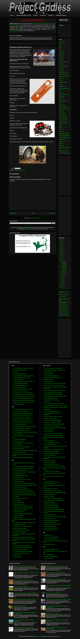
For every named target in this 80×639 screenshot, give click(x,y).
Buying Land (61, 55)
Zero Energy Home (48, 431)
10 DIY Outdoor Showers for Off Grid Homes (23, 506)
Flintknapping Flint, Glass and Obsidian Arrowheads (24, 494)
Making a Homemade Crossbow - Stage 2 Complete (55, 407)
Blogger (58, 636)
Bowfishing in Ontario (18, 517)
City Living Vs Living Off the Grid (51, 537)
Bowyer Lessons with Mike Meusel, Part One (23, 402)
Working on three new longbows (20, 509)
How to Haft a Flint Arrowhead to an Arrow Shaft (23, 492)
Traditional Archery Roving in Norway (52, 490)
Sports (60, 129)
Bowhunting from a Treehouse (20, 470)
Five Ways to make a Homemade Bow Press (56, 579)
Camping (61, 57)
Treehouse (61, 143)
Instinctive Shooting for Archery (51, 504)
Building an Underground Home (51, 556)
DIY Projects (61, 70)
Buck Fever (15, 372)
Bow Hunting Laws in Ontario (50, 488)
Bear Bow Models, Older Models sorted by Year (23, 375)
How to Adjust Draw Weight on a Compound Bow (25, 599)
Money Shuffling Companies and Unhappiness (23, 468)
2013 (62, 260)
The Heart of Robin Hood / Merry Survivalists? (23, 466)
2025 (62, 239)
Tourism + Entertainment (64, 137)
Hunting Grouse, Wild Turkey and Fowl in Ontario (55, 427)
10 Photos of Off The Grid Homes (51, 471)
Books (60, 49)
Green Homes (43, 15)
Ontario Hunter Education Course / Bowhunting (54, 390)
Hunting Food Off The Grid (64, 108)
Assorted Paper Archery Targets (20, 549)
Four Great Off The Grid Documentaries (53, 392)
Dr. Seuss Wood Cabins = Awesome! (21, 417)
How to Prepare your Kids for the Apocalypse (23, 490)
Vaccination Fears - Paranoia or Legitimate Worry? (24, 522)
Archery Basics (47, 409)
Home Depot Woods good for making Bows (22, 551)
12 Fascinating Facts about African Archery (22, 389)
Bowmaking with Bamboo (18, 481)
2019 (62, 249)
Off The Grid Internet (63, 119)
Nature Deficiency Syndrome (19, 452)
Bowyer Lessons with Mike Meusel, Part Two (23, 398)
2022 (62, 244)
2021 (62, 246)
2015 (62, 256)
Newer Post (13, 213)
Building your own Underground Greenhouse (23, 537)
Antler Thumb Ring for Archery (51, 398)
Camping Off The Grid (49, 496)
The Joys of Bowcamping (49, 455)
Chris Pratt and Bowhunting (19, 373)
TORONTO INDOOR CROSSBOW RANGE (23, 507)
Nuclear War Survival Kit (64, 267)
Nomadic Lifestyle (62, 113)
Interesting (61, 111)
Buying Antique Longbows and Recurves (22, 420)
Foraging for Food (62, 86)
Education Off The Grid (63, 72)
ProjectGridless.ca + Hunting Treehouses (22, 526)
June (63, 278)
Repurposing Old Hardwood (19, 524)
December (64, 261)
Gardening (61, 92)
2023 (62, 243)
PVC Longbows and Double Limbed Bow (53, 498)
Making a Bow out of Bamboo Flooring (52, 377)
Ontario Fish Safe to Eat (18, 502)
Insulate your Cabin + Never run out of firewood (23, 483)
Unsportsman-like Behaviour (19, 439)
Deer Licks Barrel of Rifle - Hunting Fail (22, 428)
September (64, 273)
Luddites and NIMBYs (18, 379)
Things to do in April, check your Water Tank (23, 513)
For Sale (60, 84)
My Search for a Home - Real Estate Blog (63, 302)
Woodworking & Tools (63, 150)
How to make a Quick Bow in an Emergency (54, 385)
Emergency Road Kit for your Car (64, 264)
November (64, 270)
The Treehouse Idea (48, 554)
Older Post (52, 213)
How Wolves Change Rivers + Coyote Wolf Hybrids (24, 426)
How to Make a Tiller (48, 381)
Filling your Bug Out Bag (49, 494)
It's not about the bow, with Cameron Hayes (22, 392)
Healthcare (61, 98)
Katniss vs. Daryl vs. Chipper (50, 418)
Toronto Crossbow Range (64, 135)
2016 (62, 255)
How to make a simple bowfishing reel (21, 446)
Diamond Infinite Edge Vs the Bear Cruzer (23, 580)
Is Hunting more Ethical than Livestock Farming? (24, 400)
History (60, 102)
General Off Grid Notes (63, 94)
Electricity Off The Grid (63, 74)
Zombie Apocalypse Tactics (64, 152)
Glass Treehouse (17, 500)
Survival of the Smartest (18, 515)
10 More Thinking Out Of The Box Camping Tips (55, 383)
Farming (60, 80)
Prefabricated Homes (63, 121)
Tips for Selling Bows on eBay (19, 370)
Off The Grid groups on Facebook (51, 442)
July (62, 276)
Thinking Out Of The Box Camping (52, 399)
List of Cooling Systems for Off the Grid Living (54, 500)
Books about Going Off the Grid (51, 549)
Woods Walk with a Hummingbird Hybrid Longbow (55, 492)
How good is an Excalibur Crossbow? (52, 422)
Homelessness (62, 104)
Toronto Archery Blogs (63, 307)
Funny (60, 90)
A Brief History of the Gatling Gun (20, 391)
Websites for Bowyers (18, 434)
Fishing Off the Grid (63, 82)
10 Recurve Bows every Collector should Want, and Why (58, 599)
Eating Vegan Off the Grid (19, 504)
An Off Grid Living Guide (18, 404)
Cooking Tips (61, 64)
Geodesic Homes (48, 535)
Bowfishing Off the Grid (49, 518)
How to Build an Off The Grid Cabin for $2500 (54, 466)
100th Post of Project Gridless (19, 532)
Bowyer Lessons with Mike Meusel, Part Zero (23, 413)
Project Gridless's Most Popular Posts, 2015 (23, 409)
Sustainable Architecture (61, 15)
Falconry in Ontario (17, 557)
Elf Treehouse (16, 496)
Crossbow (61, 68)
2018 (62, 251)
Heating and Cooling (63, 100)
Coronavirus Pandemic (63, 66)
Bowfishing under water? (18, 448)
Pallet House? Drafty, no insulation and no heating (55, 396)
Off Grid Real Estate (63, 117)
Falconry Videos (16, 555)
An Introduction (62, 41)
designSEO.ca (38, 636)
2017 (62, 253)
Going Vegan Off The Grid (50, 514)
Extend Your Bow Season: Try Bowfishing (53, 435)
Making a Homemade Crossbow (51, 453)
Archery (12, 15)
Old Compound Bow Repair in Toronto (21, 377)
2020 (62, 248)
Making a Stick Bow (48, 379)
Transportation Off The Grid (50, 522)
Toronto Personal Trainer (64, 315)
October (63, 271)
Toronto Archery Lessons (64, 311)
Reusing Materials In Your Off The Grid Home (23, 443)
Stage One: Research (49, 558)
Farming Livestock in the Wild (19, 487)
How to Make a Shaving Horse (51, 375)
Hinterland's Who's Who (18, 441)
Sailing (60, 125)
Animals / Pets (62, 43)
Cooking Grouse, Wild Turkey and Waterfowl (54, 424)
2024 (62, 241)
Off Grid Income (62, 115)
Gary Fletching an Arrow (49, 372)
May (62, 280)
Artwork (60, 47)
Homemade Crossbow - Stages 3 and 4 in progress (55, 405)
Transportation (22, 170)
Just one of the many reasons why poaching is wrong (25, 450)
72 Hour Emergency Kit (49, 440)
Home (32, 213)
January (63, 283)
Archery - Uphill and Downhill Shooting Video (54, 509)
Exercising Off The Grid (63, 76)
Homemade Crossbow (63, 106)
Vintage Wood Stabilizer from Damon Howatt (23, 418)
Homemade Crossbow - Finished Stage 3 (53, 394)
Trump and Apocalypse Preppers (20, 383)
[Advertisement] (64, 175)
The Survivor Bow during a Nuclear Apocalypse (23, 394)
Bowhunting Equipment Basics (20, 528)
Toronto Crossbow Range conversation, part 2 (54, 403)
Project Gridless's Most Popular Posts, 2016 (23, 368)
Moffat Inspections (28, 228)
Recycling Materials (63, 123)
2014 (62, 258)
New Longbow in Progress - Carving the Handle (54, 370)
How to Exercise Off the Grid (50, 529)
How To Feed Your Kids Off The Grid (52, 524)
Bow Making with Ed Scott (19, 473)
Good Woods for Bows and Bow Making (22, 545)
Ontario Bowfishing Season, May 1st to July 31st (24, 396)
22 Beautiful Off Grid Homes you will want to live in (24, 381)
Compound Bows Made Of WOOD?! (21, 430)
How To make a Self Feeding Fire (20, 411)
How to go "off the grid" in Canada (51, 411)
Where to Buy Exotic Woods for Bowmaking (23, 457)
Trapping (61, 141)
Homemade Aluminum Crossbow (51, 451)
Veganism (61, 145)
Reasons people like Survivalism (51, 505)
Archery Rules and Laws (64, 294)
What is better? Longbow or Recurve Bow (53, 476)
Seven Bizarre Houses (18, 477)
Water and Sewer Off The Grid (51, 528)
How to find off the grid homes (51, 539)
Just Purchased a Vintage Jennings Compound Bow (25, 593)
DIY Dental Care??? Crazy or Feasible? (22, 479)
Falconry (61, 78)
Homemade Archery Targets (19, 387)
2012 (62, 285)
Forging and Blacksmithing (64, 88)
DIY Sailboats (47, 401)
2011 (62, 287)
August (63, 275)
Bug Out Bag (61, 53)
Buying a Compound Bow (50, 462)
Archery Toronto (62, 296)
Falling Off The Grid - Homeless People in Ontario (55, 516)
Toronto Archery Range (63, 313)
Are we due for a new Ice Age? (20, 424)
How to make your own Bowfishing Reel (53, 420)
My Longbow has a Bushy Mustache (21, 530)
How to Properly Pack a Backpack (20, 489)
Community (61, 59)
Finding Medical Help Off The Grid (51, 520)
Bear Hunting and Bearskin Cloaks (21, 385)
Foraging (35, 15)
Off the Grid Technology (49, 502)
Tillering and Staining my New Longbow (53, 368)
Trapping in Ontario (48, 373)
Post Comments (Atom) (35, 217)
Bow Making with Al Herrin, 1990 (20, 475)
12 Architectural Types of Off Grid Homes (22, 415)
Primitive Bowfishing (17, 445)
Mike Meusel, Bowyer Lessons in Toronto (22, 422)
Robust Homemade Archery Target (21, 553)
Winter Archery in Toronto (49, 460)
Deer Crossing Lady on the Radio (51, 507)
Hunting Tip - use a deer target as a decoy (53, 449)
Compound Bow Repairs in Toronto (23, 15)
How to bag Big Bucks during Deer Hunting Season (24, 471)
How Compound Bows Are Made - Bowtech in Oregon (25, 432)
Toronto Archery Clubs (63, 309)
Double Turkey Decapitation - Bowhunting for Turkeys (25, 485)
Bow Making (61, 51)
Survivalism (50, 15)
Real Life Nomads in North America (52, 425)
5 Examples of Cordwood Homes (51, 464)
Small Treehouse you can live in (20, 498)
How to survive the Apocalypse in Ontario (22, 547)
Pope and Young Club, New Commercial (53, 416)
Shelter (60, 127)
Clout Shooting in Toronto (49, 444)
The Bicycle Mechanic (63, 305)
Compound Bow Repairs (64, 61)
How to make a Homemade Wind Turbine (53, 433)
